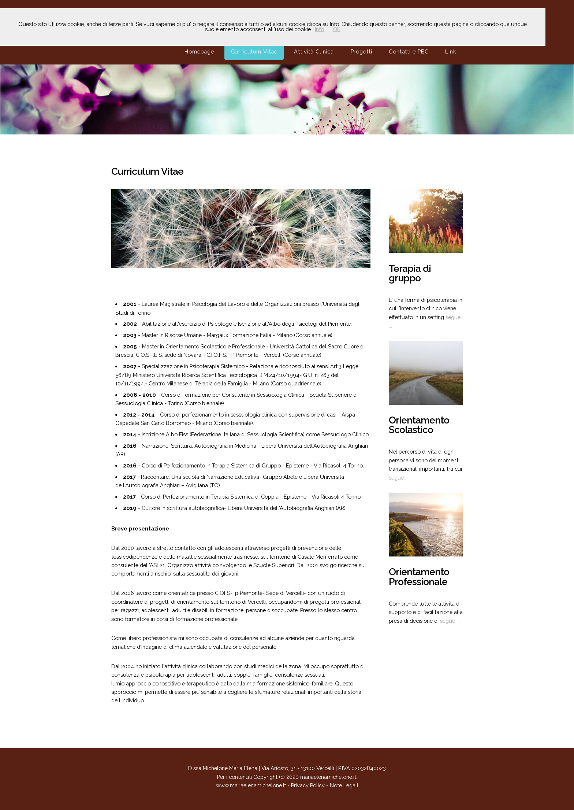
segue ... (399, 477)
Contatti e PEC (408, 51)
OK (336, 29)
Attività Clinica (314, 51)
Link (450, 51)
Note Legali (344, 785)
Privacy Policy (308, 785)
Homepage (199, 51)
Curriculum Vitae (254, 51)
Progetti (361, 51)
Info (319, 29)
